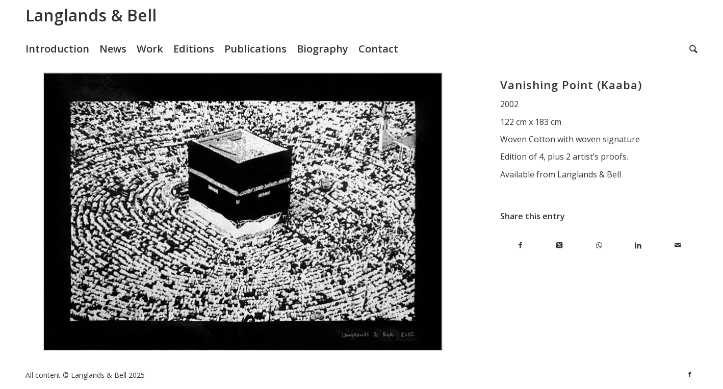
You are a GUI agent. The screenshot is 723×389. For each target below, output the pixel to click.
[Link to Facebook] (690, 374)
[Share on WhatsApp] (598, 245)
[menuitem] (62, 49)
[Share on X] (559, 245)
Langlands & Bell (91, 15)
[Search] (693, 49)
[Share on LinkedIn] (638, 245)
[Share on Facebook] (519, 245)
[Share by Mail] (678, 245)
